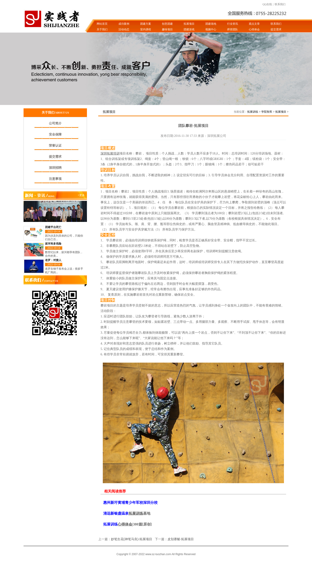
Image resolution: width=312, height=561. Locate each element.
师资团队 (232, 29)
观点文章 (254, 23)
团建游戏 (189, 29)
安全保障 (55, 134)
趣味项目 (167, 29)
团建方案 (145, 23)
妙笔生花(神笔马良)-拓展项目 (131, 539)
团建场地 (210, 23)
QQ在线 (267, 4)
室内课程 (145, 29)
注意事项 (55, 179)
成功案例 (123, 23)
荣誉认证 (55, 145)
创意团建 (167, 23)
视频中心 (210, 29)
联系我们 (280, 4)
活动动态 (123, 29)
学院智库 (266, 111)
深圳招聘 (55, 167)
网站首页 (102, 23)
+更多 (81, 195)
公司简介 (55, 123)
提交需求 (276, 29)
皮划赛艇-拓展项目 (181, 539)
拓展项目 (189, 23)
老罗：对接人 (53, 260)
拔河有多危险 (53, 243)
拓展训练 (252, 111)
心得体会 (254, 29)
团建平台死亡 (53, 227)
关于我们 (102, 29)
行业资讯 (232, 23)
